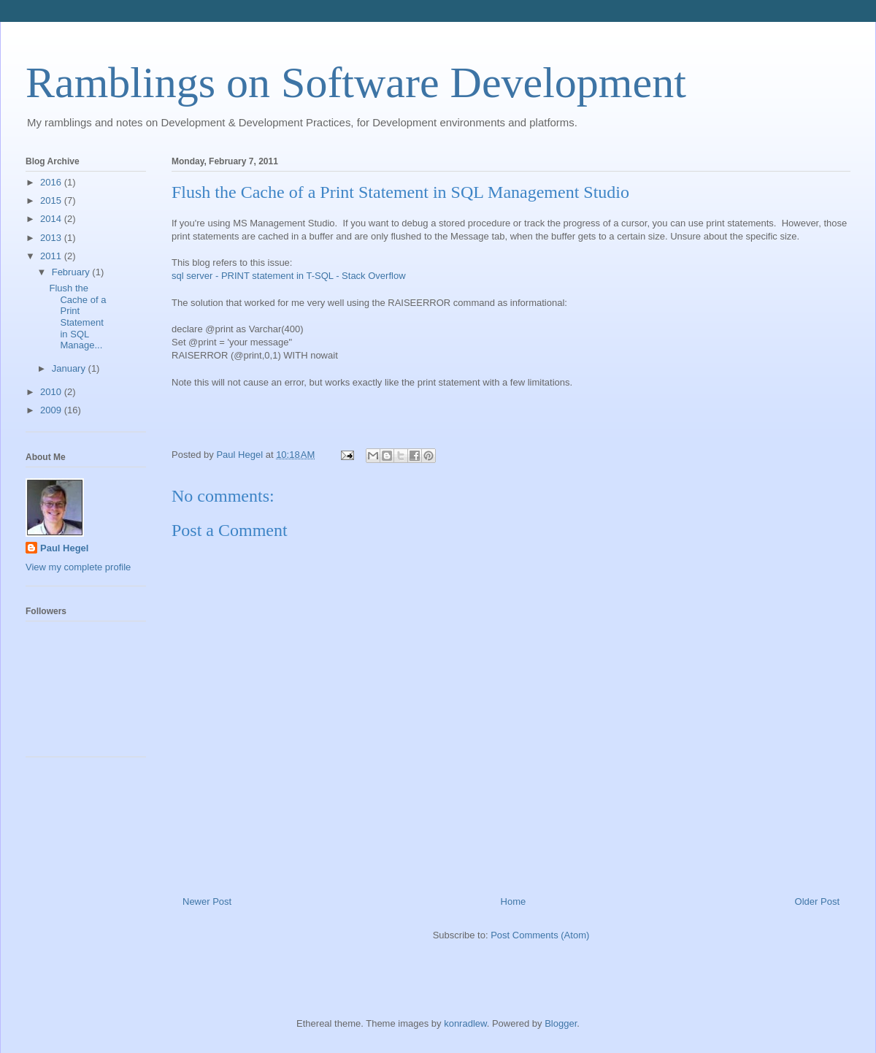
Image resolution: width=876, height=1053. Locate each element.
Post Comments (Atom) (540, 935)
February (72, 272)
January (70, 368)
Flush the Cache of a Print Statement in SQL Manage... (77, 317)
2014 (52, 218)
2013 (52, 237)
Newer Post (206, 901)
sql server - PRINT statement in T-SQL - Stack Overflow (289, 275)
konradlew (465, 1023)
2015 (52, 200)
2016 (52, 182)
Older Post (817, 901)
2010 (52, 391)
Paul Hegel (64, 548)
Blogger (561, 1023)
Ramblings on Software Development (356, 82)
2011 (52, 255)
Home (513, 901)
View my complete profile (78, 567)
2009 (52, 410)
